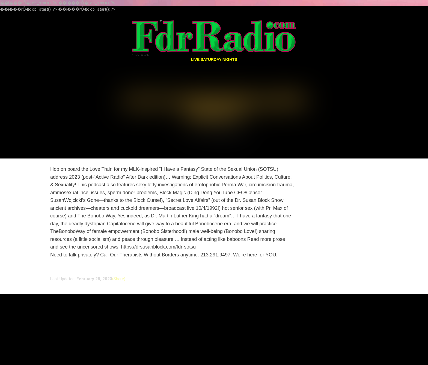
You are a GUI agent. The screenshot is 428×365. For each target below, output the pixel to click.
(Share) (118, 264)
